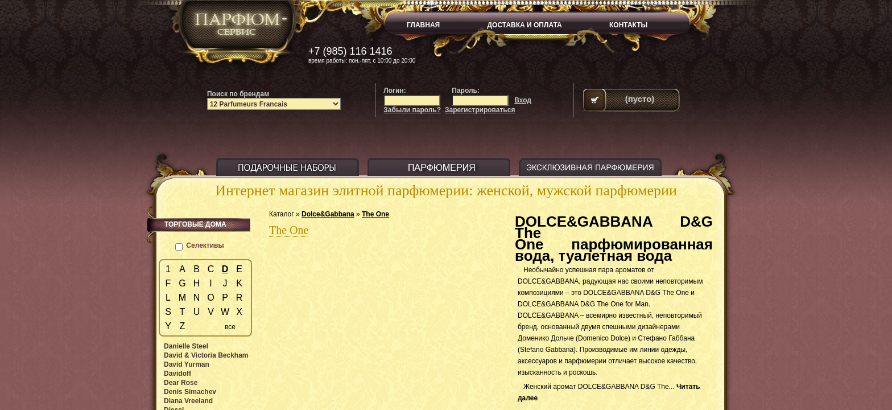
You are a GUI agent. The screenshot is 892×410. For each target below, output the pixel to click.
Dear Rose (180, 383)
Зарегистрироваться (480, 110)
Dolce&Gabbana (328, 214)
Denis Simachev (190, 392)
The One (375, 214)
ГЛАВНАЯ (423, 25)
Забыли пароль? (412, 110)
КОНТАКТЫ (628, 25)
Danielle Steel (186, 346)
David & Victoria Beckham (206, 355)
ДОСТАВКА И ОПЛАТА (525, 25)
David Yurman (186, 364)
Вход (522, 100)
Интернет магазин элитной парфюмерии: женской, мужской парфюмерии (446, 190)
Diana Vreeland (188, 401)
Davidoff (177, 374)
